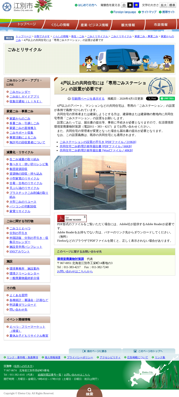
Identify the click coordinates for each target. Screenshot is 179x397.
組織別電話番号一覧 (49, 374)
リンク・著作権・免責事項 (22, 357)
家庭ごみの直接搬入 (23, 128)
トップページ (26, 24)
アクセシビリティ (110, 357)
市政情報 (160, 24)
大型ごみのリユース (23, 201)
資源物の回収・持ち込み (26, 173)
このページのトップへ (148, 351)
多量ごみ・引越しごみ (24, 123)
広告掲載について (137, 357)
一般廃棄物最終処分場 (24, 278)
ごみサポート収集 (21, 132)
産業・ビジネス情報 (93, 24)
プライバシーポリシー (80, 357)
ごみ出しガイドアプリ (24, 96)
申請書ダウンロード (23, 304)
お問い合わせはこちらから (75, 271)
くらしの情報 (60, 24)
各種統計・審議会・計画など (29, 300)
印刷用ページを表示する (88, 98)
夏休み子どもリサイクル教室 (29, 335)
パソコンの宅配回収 (23, 206)
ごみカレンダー (20, 91)
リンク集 (160, 357)
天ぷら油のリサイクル (24, 188)
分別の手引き (18, 233)
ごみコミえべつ (20, 228)
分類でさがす (42, 36)
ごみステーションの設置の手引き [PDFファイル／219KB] (98, 142)
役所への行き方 (23, 366)
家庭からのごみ (20, 118)
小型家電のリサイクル (24, 178)
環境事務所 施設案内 (24, 268)
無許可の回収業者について (27, 142)
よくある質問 (18, 295)
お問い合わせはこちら (77, 374)
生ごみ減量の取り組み (24, 159)
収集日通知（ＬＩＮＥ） (26, 101)
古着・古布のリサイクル (26, 183)
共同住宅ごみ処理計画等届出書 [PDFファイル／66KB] (96, 146)
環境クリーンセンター (24, 273)
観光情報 (128, 24)
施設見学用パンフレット (26, 246)
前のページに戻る (95, 351)
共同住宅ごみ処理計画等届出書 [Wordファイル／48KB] (96, 150)
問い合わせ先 (18, 309)
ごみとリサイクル (98, 36)
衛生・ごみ (77, 36)
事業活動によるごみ (23, 137)
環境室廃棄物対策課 (70, 259)
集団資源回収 (18, 169)
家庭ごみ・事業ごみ (146, 36)
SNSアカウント (20, 251)
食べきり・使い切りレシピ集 (29, 164)
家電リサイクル (20, 211)
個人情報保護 (52, 357)
